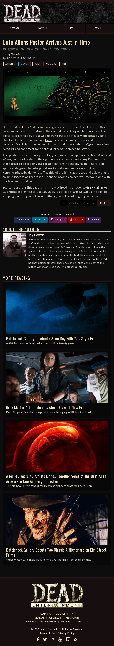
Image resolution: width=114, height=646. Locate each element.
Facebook (22, 219)
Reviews (55, 618)
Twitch (93, 219)
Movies (25, 63)
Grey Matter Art (33, 127)
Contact (81, 622)
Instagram (58, 219)
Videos (39, 618)
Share (104, 203)
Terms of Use (47, 633)
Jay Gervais (13, 54)
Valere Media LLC (50, 629)
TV (72, 614)
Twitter (40, 219)
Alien (37, 63)
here (48, 140)
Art (64, 63)
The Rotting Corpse (41, 622)
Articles (10, 63)
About (66, 622)
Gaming (45, 614)
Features (72, 618)
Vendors (51, 63)
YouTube (76, 219)
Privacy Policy (66, 633)
